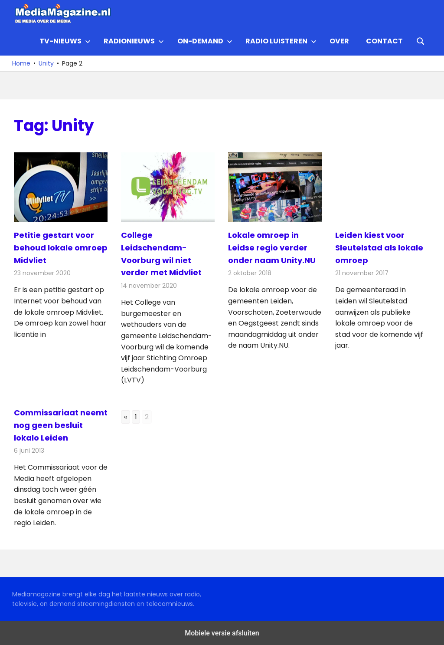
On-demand (204, 41)
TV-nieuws (65, 41)
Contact (384, 41)
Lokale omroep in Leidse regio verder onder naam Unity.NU (272, 248)
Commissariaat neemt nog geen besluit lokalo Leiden (61, 425)
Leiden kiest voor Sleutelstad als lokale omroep (379, 248)
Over (339, 41)
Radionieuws (134, 41)
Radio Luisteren (281, 41)
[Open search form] (420, 40)
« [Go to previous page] (125, 417)
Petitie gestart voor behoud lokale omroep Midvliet (61, 248)
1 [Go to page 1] (136, 417)
